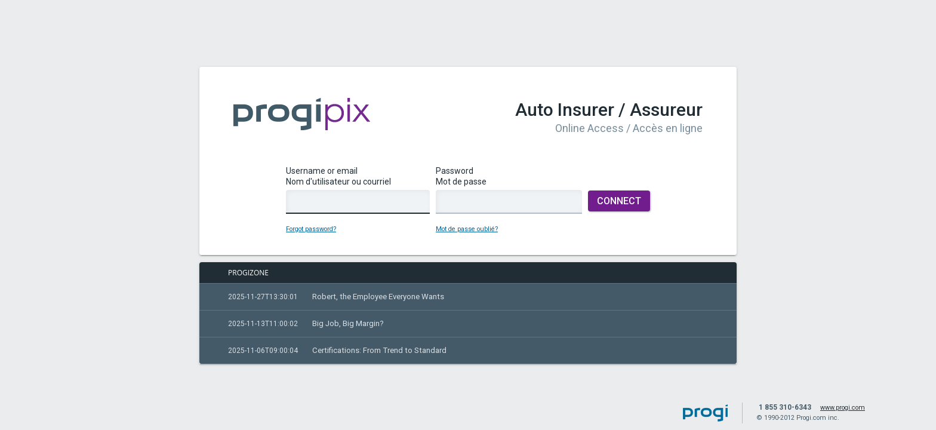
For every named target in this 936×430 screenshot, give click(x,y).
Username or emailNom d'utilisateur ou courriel (358, 197)
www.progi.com (842, 407)
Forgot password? (311, 236)
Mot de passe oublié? (467, 236)
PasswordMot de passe (509, 197)
